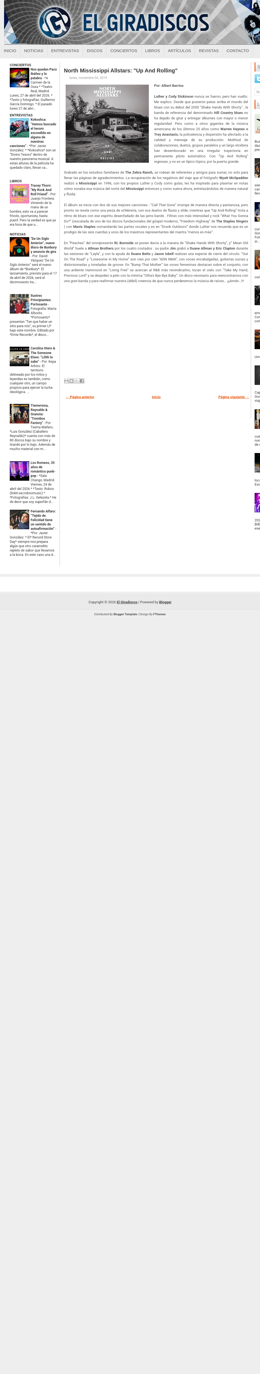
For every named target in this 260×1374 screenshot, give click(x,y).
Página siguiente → (233, 397)
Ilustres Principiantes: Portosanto (41, 300)
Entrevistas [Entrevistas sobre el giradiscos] (65, 50)
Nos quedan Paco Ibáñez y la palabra (44, 74)
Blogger (165, 602)
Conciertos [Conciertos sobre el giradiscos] (123, 50)
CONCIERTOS (20, 65)
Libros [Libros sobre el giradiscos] (152, 50)
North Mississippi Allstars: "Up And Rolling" (121, 70)
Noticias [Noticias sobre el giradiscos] (33, 50)
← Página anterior (80, 397)
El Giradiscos (127, 602)
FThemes (159, 614)
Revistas (209, 50)
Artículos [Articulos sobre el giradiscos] (179, 50)
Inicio (10, 50)
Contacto (237, 50)
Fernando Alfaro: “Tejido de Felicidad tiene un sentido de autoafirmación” (43, 520)
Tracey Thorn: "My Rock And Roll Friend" (41, 190)
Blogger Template (125, 614)
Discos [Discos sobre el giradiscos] (95, 50)
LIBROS (16, 181)
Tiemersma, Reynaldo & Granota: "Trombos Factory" (39, 414)
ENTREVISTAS (21, 115)
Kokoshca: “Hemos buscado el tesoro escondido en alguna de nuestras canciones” (33, 133)
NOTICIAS (18, 234)
